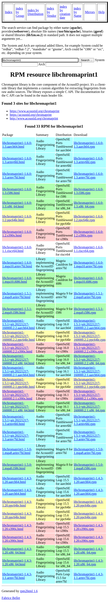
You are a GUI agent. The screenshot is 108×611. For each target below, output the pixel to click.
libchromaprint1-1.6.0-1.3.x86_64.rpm (88, 204)
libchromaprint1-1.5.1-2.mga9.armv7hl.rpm (88, 295)
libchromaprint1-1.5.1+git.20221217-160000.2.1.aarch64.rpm (89, 371)
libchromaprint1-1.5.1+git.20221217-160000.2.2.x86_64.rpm (89, 359)
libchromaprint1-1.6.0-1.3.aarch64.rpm (88, 144)
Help (101, 12)
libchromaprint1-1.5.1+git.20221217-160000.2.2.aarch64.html (18, 324)
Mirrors (90, 12)
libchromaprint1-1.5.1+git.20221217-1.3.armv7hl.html (15, 435)
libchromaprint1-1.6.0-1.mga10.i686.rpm (88, 279)
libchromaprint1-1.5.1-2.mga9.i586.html (17, 310)
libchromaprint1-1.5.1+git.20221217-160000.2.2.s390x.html (17, 347)
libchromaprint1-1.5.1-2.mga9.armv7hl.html (17, 295)
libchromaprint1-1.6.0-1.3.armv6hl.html (17, 160)
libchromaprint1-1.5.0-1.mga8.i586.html (17, 466)
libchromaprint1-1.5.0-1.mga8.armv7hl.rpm (88, 451)
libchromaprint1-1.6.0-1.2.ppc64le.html (17, 218)
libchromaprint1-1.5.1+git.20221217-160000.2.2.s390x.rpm (88, 347)
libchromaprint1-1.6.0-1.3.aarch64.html (17, 144)
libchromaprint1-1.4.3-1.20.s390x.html (17, 527)
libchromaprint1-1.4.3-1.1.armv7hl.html (17, 576)
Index (8, 12)
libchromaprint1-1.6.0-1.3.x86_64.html (17, 204)
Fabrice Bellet (11, 598)
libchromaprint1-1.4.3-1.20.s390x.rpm (88, 527)
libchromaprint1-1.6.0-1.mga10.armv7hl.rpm (88, 264)
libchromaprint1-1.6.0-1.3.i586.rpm (88, 191)
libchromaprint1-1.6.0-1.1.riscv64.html (17, 249)
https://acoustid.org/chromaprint (31, 114)
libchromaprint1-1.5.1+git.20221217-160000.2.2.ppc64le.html (18, 336)
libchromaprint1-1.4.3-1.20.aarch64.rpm (88, 480)
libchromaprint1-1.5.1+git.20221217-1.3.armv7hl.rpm (87, 435)
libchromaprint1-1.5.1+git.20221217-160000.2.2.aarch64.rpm (89, 324)
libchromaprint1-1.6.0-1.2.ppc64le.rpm (88, 218)
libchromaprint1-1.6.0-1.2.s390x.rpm (88, 233)
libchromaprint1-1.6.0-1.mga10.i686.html (17, 279)
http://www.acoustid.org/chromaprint (34, 118)
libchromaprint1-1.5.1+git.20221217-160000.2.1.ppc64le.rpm (89, 383)
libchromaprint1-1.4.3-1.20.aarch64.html (17, 480)
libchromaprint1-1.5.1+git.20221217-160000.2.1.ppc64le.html (18, 383)
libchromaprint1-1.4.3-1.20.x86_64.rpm (88, 550)
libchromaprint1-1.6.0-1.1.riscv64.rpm (88, 249)
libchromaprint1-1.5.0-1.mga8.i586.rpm (88, 466)
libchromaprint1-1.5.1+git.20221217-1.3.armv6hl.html (15, 420)
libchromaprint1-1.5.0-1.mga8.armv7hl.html (17, 451)
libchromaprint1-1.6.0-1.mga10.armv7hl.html (17, 264)
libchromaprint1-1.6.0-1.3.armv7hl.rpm (88, 175)
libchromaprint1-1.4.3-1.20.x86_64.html (17, 550)
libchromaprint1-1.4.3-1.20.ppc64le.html (17, 503)
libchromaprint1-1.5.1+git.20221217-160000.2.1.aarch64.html (18, 371)
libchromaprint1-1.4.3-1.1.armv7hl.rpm (88, 576)
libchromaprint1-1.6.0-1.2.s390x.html (17, 233)
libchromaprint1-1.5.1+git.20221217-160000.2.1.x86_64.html (18, 406)
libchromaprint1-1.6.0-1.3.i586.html (17, 191)
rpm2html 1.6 (29, 591)
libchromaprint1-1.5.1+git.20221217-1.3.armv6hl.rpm (87, 420)
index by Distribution (35, 12)
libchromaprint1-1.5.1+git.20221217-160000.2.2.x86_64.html (18, 359)
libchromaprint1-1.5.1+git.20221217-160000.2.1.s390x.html (17, 394)
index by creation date (65, 12)
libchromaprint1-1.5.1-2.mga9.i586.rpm (88, 310)
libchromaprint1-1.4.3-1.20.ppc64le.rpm (88, 503)
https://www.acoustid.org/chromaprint (34, 111)
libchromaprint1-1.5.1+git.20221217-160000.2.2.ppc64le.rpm (89, 336)
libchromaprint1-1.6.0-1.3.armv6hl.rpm (88, 160)
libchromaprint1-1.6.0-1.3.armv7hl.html (17, 175)
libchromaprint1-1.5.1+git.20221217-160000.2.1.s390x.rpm (88, 394)
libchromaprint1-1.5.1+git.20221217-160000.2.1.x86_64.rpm (89, 406)
